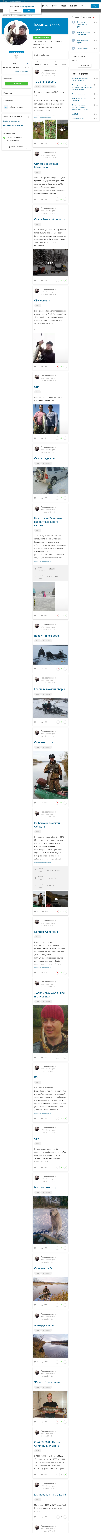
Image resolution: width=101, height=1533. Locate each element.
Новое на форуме (80, 74)
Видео (63, 6)
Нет (15, 11)
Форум (45, 6)
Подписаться (16, 83)
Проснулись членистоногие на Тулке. (83, 24)
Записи (73, 6)
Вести (38, 87)
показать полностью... (43, 117)
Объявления (9, 133)
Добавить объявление (16, 147)
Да (29, 11)
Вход (94, 6)
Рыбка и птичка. (82, 48)
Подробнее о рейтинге (22, 71)
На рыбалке (46, 463)
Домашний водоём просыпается (83, 33)
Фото (54, 6)
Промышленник (47, 70)
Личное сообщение (42, 37)
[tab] (37, 63)
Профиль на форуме (12, 117)
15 (37, 911)
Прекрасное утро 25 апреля (83, 41)
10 (37, 1362)
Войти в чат (85, 66)
